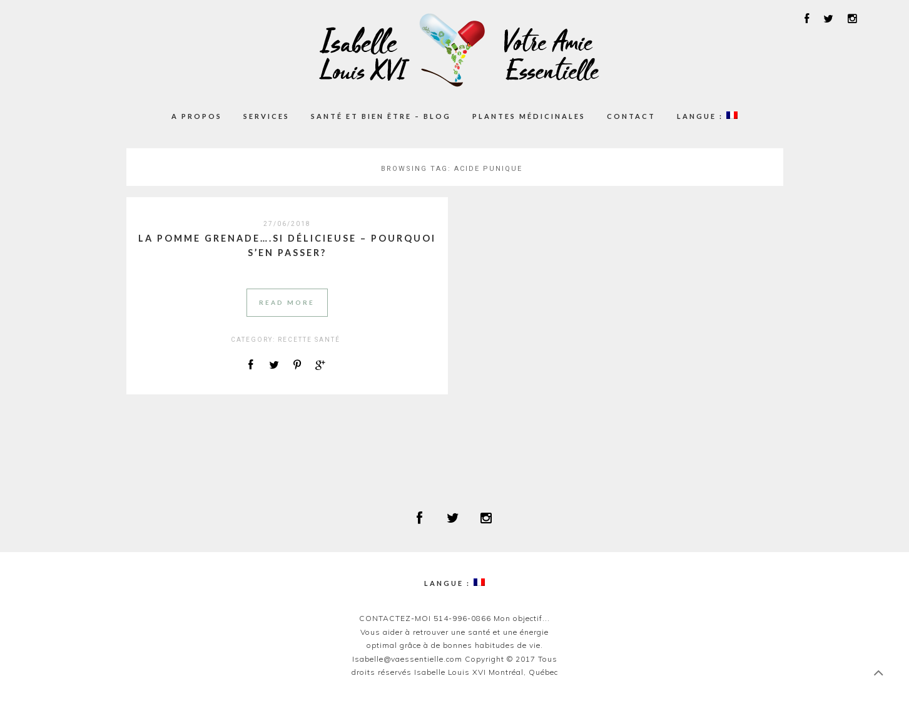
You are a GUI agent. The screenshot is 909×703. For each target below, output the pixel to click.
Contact (631, 116)
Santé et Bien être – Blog (381, 116)
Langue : (707, 115)
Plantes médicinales (529, 116)
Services (266, 116)
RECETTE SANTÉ (309, 339)
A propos (196, 116)
